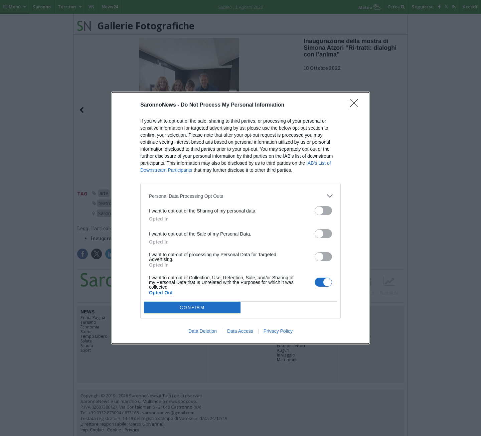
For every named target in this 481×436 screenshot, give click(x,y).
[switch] (323, 210)
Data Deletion (202, 331)
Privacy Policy (278, 331)
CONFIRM (192, 307)
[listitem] (240, 195)
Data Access (240, 331)
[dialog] (240, 218)
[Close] (356, 105)
